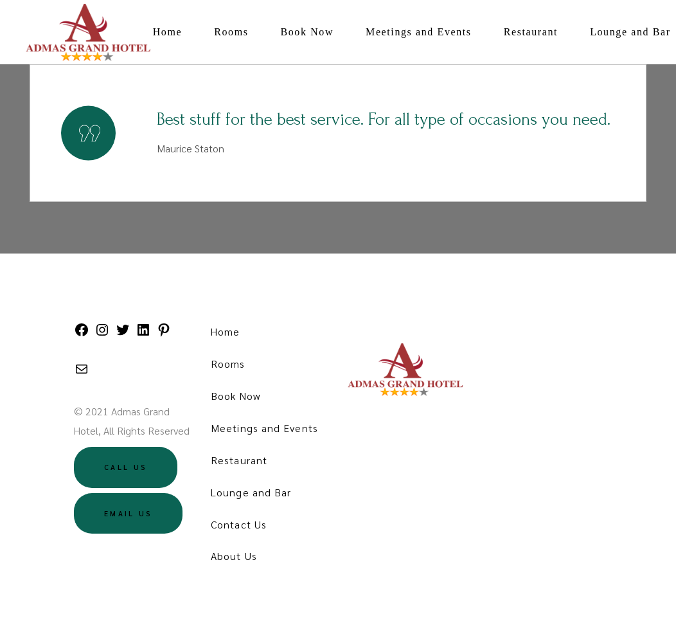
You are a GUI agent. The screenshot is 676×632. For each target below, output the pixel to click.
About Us (234, 556)
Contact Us (239, 524)
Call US (125, 467)
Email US (128, 513)
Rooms (228, 363)
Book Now (235, 395)
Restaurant (239, 460)
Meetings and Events (264, 428)
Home (225, 331)
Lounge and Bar (251, 492)
